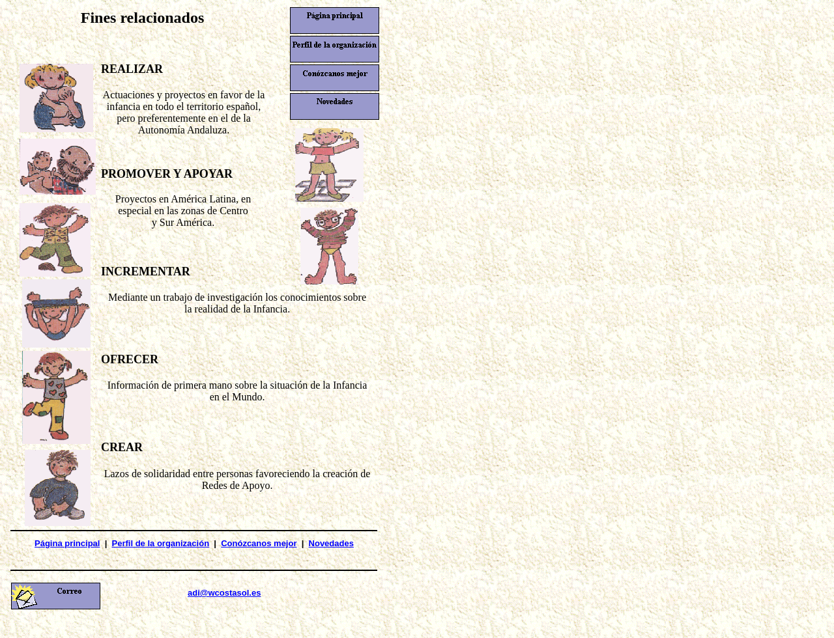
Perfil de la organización (161, 543)
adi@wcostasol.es (224, 593)
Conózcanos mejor (258, 543)
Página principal (67, 543)
